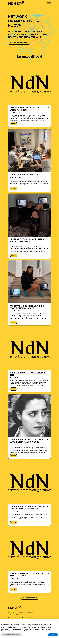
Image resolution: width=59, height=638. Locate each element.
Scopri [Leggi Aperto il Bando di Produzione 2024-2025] (13, 389)
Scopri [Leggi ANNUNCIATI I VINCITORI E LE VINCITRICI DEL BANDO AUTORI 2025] (13, 123)
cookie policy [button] (48, 626)
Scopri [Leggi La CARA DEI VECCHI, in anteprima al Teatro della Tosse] (13, 255)
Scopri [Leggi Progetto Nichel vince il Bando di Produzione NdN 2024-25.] (13, 322)
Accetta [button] (53, 634)
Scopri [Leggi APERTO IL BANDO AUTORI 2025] (13, 188)
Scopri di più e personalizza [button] (11, 634)
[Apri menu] (49, 3)
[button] (57, 621)
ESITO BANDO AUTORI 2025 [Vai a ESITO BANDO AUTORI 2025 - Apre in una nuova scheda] (18, 43)
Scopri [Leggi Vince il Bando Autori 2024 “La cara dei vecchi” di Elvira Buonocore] (13, 455)
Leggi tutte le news (29, 598)
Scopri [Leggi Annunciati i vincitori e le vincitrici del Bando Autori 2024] (13, 589)
